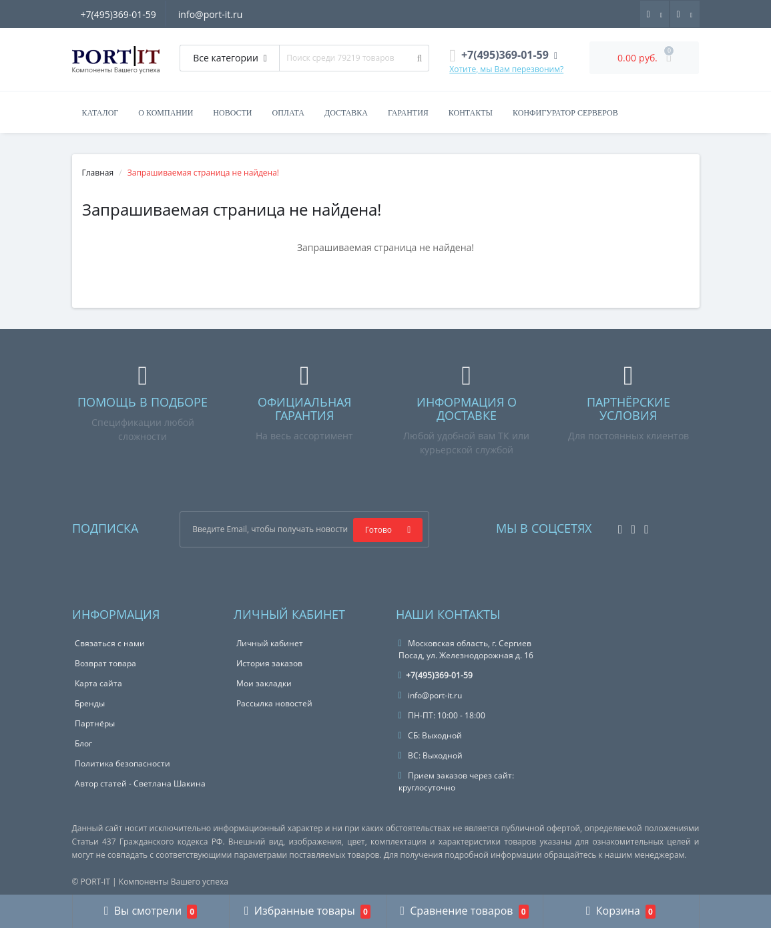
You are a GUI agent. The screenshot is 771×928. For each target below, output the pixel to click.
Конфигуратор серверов (565, 113)
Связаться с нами (110, 643)
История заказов (269, 663)
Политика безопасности (122, 763)
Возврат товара (105, 663)
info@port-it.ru (212, 14)
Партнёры (95, 723)
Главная (98, 172)
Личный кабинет (269, 643)
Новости (232, 113)
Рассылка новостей (274, 703)
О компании (165, 113)
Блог (83, 743)
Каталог (100, 113)
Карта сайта (98, 683)
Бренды (90, 703)
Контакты (471, 113)
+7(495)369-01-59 (118, 14)
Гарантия (408, 113)
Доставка (346, 113)
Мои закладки (264, 683)
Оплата (288, 113)
